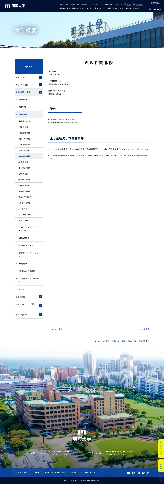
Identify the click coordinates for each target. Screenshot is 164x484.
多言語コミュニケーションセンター (28, 254)
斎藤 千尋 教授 (24, 139)
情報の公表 (20, 296)
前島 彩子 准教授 (25, 197)
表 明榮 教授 (23, 162)
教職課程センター (25, 263)
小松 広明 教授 (24, 133)
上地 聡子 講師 (24, 203)
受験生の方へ (64, 4)
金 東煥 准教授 (24, 179)
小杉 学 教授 (23, 127)
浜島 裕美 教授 (24, 156)
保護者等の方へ (87, 4)
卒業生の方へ (98, 4)
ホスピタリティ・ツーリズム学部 (28, 229)
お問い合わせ (21, 314)
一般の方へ (118, 4)
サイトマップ (90, 473)
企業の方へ (109, 4)
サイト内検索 (141, 8)
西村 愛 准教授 (24, 185)
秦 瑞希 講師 (23, 220)
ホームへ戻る (56, 329)
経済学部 (22, 107)
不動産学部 (23, 114)
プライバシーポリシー (23, 473)
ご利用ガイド (38, 473)
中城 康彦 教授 (24, 150)
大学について (21, 77)
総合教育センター (25, 245)
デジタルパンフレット (75, 473)
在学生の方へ (75, 4)
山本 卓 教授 (23, 174)
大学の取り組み (22, 84)
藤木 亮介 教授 (24, 168)
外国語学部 (23, 99)
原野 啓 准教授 (24, 191)
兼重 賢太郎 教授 (25, 121)
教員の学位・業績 (23, 92)
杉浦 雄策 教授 (24, 144)
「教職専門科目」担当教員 (28, 280)
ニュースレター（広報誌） (25, 306)
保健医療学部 (24, 237)
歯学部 (21, 289)
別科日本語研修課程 (26, 271)
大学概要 (28, 66)
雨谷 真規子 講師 (25, 214)
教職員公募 (49, 473)
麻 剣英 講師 (23, 209)
